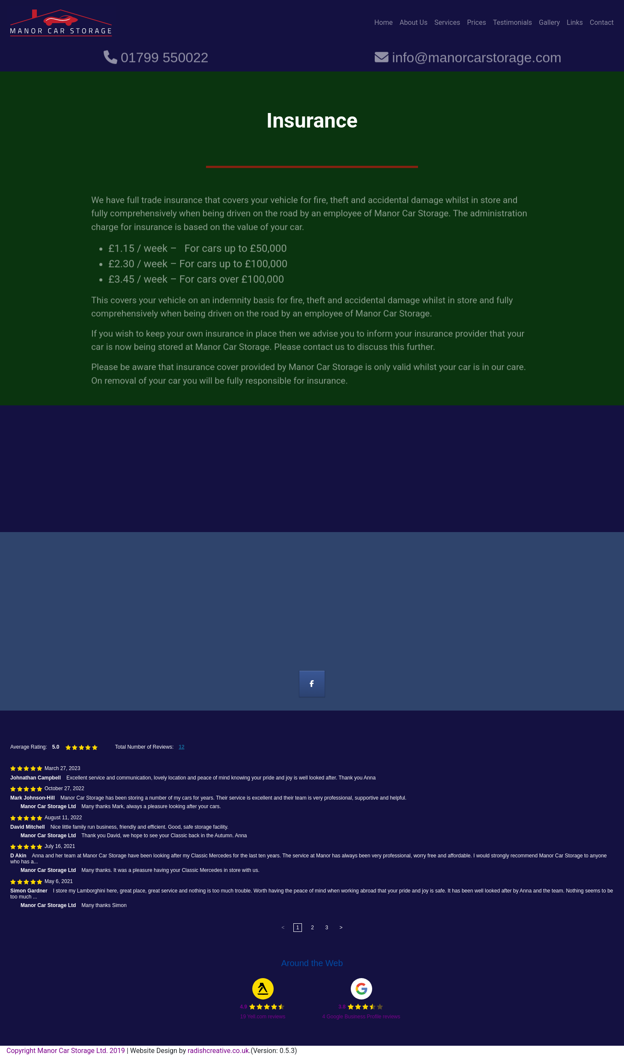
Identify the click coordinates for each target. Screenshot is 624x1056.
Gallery (549, 22)
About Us (413, 22)
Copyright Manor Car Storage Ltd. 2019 (66, 1051)
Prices (476, 22)
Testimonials (512, 22)
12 (181, 747)
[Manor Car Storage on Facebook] (312, 684)
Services (447, 22)
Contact (602, 22)
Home (383, 22)
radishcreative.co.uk (218, 1051)
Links (575, 22)
